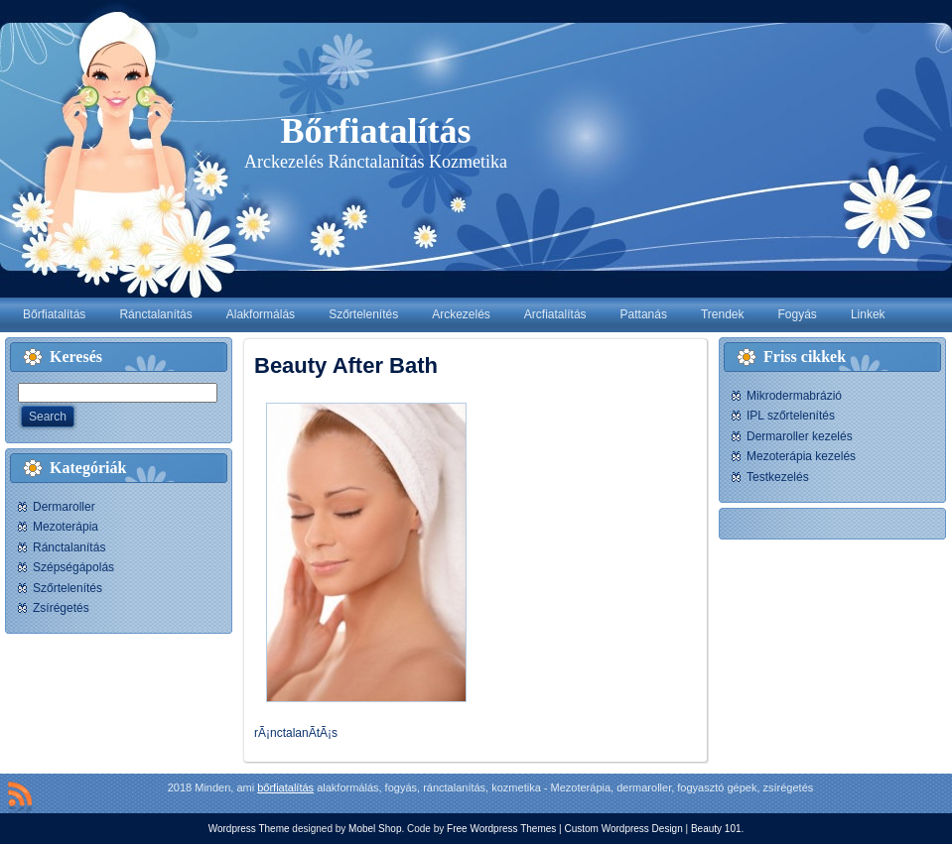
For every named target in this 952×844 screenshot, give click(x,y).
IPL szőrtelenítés (791, 415)
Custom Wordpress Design (623, 828)
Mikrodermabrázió (794, 396)
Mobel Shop (374, 828)
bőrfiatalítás (285, 787)
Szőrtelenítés (67, 588)
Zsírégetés (61, 608)
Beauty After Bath (346, 365)
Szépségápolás (73, 567)
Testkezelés (778, 477)
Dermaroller (64, 507)
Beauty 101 (716, 828)
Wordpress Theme (249, 828)
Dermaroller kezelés (800, 436)
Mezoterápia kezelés (801, 456)
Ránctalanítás (69, 547)
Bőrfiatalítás (376, 131)
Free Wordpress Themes (501, 828)
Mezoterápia (65, 527)
